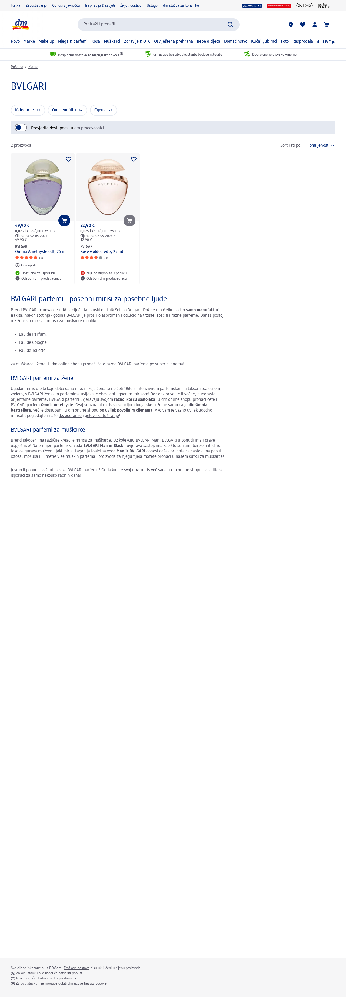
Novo (15, 41)
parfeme (190, 316)
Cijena (100, 110)
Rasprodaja (302, 41)
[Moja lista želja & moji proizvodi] (303, 24)
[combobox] (159, 24)
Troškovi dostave (76, 968)
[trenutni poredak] (320, 146)
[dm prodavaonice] (291, 24)
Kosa (95, 41)
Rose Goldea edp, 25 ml (101, 252)
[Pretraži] (230, 24)
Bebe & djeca (208, 41)
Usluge (152, 6)
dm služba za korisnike (181, 6)
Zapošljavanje (36, 6)
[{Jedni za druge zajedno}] (304, 6)
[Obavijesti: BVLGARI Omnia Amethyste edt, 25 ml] (25, 265)
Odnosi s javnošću (66, 6)
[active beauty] (252, 6)
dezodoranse (70, 416)
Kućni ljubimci (264, 41)
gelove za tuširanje (102, 416)
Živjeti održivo (130, 6)
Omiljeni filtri (64, 110)
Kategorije (24, 110)
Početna (17, 67)
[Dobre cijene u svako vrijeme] (279, 6)
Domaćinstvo (235, 41)
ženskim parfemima (62, 394)
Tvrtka (15, 6)
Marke (29, 41)
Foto (285, 41)
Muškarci (112, 41)
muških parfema (80, 457)
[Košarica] (326, 24)
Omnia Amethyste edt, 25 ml (40, 252)
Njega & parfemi (73, 41)
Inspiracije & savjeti (100, 6)
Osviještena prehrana (173, 41)
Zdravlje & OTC (137, 41)
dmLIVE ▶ (326, 42)
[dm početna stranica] (20, 24)
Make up (46, 41)
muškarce (214, 457)
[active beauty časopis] (324, 6)
